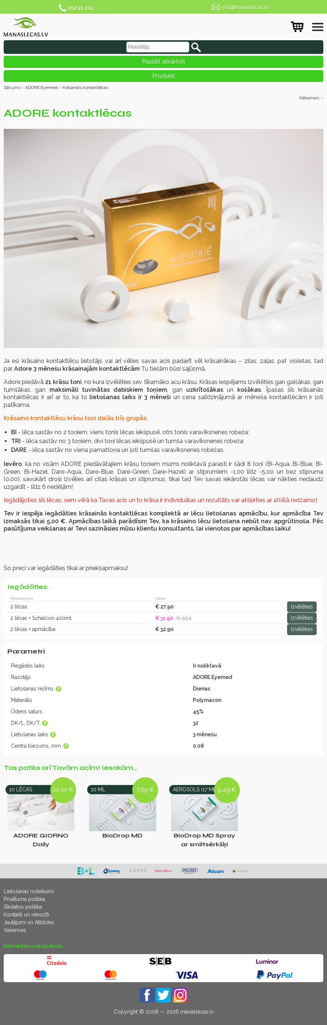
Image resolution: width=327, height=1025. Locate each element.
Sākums (12, 87)
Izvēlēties (302, 607)
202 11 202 (80, 8)
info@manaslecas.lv (244, 7)
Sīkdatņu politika (23, 907)
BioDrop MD (122, 835)
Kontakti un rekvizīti (26, 915)
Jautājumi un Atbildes (29, 922)
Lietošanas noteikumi (29, 891)
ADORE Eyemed (41, 87)
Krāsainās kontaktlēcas (85, 87)
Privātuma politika (24, 899)
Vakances (15, 930)
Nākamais (309, 97)
